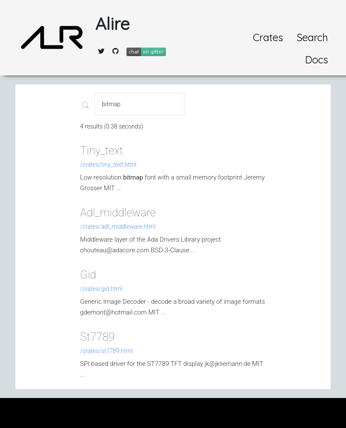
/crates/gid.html (101, 288)
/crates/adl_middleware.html (118, 226)
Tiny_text (101, 150)
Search (312, 37)
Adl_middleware (118, 212)
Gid (88, 274)
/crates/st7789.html (106, 350)
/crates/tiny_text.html (108, 164)
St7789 (97, 336)
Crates (268, 37)
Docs (316, 59)
